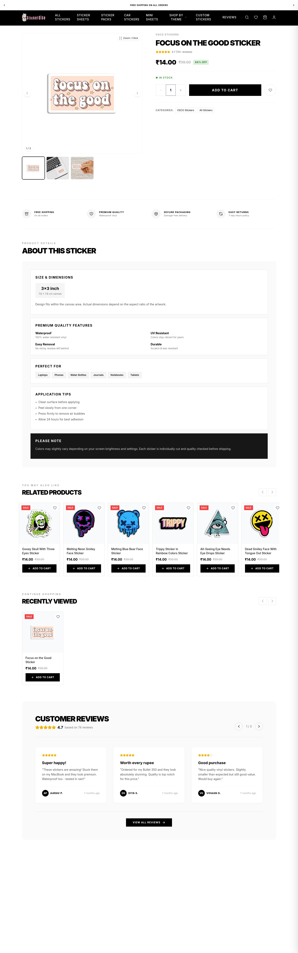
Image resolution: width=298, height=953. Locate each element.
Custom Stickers (203, 17)
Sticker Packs (107, 17)
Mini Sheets (152, 17)
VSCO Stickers (185, 110)
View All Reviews (149, 822)
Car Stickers (131, 17)
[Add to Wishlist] (270, 90)
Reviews (230, 17)
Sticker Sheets (83, 17)
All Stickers (62, 17)
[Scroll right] (272, 492)
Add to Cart (225, 90)
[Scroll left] (263, 492)
